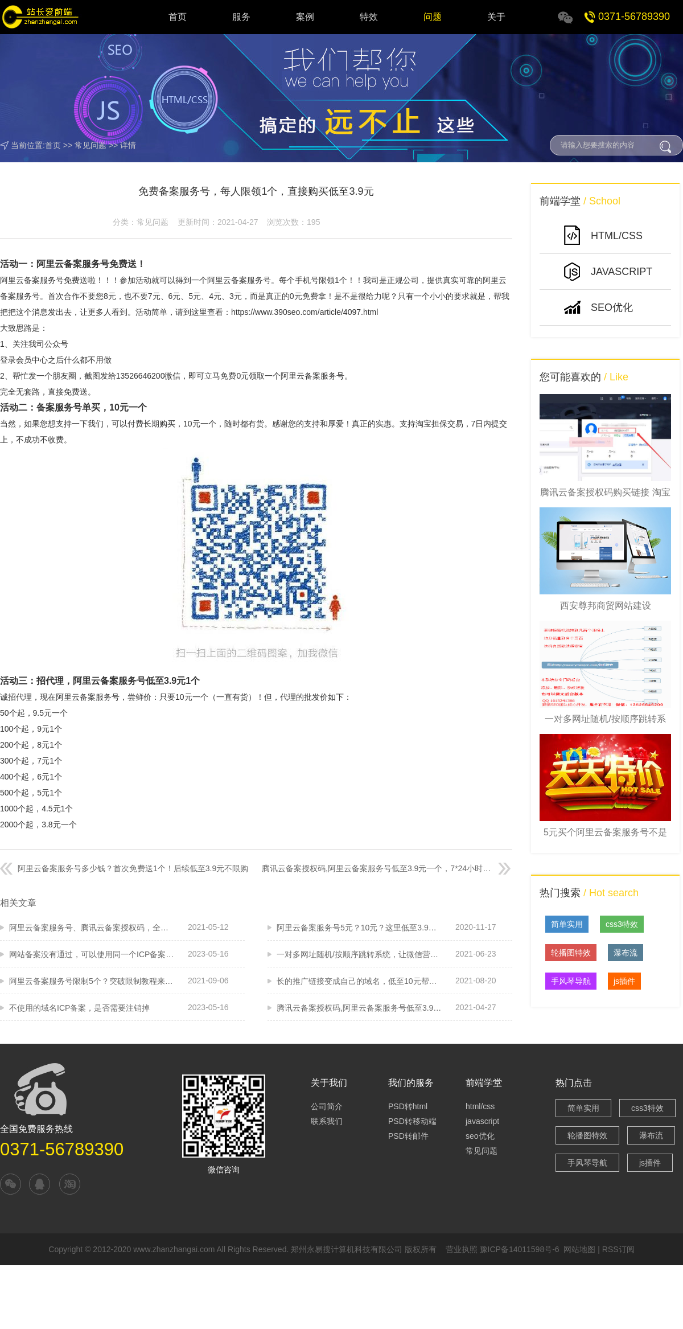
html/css (480, 1106)
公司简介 (327, 1106)
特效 (369, 17)
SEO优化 (612, 307)
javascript (482, 1121)
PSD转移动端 (412, 1121)
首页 (177, 17)
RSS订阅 (618, 1249)
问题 (432, 17)
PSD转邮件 (408, 1136)
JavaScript (621, 271)
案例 (305, 17)
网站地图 (579, 1249)
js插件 (624, 981)
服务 (241, 17)
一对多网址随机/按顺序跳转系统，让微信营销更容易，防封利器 (359, 954)
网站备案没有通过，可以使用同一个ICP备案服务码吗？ (91, 954)
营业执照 (462, 1249)
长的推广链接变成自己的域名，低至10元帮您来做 (359, 981)
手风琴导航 (571, 981)
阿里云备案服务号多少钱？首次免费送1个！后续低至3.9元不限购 (133, 868)
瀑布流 (625, 952)
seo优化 (480, 1136)
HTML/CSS (617, 235)
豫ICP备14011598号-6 (519, 1249)
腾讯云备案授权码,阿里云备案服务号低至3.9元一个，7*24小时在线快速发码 (377, 868)
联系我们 (327, 1121)
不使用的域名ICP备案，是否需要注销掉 (79, 1007)
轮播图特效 (571, 952)
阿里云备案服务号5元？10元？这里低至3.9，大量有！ (359, 927)
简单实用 (567, 924)
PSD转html (407, 1106)
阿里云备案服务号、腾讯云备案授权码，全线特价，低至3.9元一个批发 (91, 927)
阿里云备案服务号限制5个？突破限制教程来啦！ (91, 981)
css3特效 (622, 924)
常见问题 (90, 145)
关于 (496, 17)
